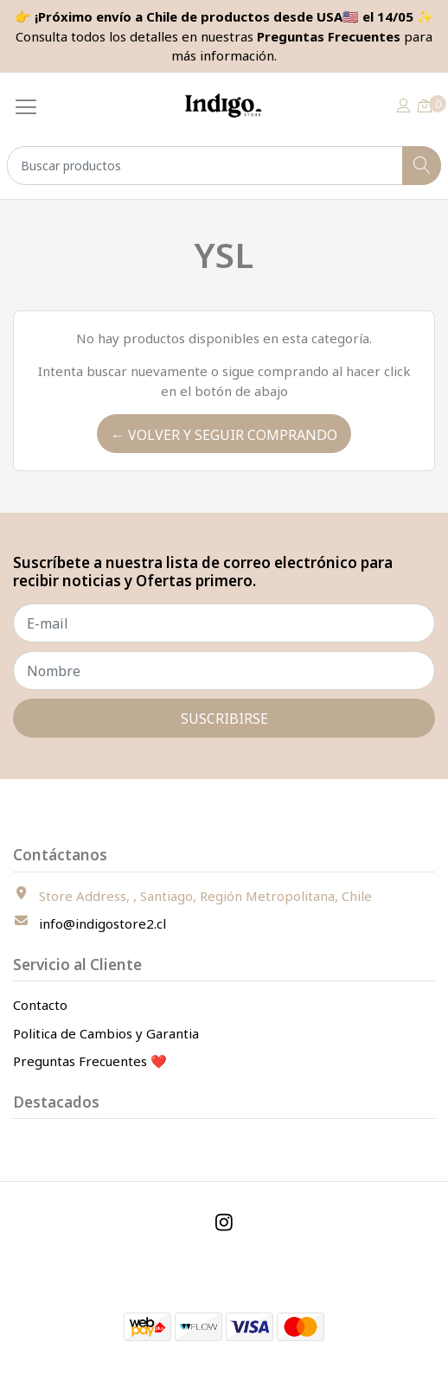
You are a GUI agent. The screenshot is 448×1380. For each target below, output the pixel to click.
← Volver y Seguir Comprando (224, 434)
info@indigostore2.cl (102, 923)
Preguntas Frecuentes (328, 36)
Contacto (40, 1004)
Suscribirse (224, 718)
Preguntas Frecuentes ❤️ (90, 1061)
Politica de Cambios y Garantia (106, 1033)
